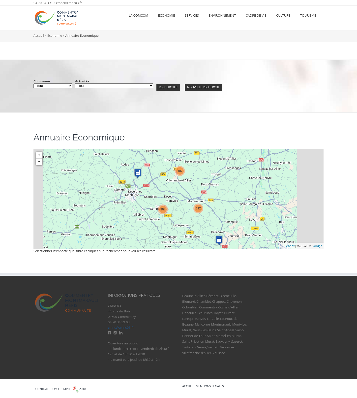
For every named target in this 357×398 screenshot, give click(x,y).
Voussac (218, 353)
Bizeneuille (228, 296)
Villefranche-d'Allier (196, 353)
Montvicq (239, 324)
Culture (283, 15)
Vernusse (227, 347)
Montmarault (221, 324)
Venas (201, 347)
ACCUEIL (188, 386)
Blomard (188, 301)
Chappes (218, 301)
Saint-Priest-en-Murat (198, 341)
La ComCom (138, 15)
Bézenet (212, 296)
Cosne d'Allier (228, 307)
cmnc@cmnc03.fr (69, 2)
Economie (166, 15)
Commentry (208, 307)
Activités (82, 81)
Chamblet (203, 301)
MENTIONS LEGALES (210, 386)
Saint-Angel (225, 330)
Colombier (190, 307)
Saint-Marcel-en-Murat (224, 335)
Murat (186, 330)
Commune (41, 81)
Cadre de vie (256, 15)
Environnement (222, 15)
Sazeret (236, 341)
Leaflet (289, 246)
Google (317, 246)
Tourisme (308, 15)
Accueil (38, 35)
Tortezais (189, 347)
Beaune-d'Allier (193, 296)
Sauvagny (223, 341)
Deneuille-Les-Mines (197, 313)
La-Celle (213, 318)
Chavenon (234, 301)
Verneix (213, 347)
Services (192, 15)
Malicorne (202, 324)
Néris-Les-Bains (204, 330)
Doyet (218, 313)
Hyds (202, 318)
